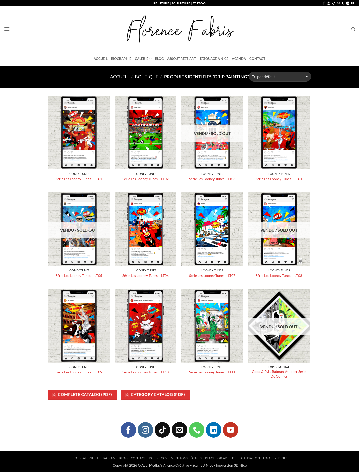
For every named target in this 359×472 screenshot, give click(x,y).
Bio (74, 458)
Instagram (106, 458)
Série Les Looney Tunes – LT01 (79, 179)
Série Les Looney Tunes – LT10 (145, 372)
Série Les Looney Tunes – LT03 (212, 179)
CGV (164, 458)
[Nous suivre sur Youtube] (352, 3)
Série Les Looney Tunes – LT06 (145, 275)
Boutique (146, 76)
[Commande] (280, 77)
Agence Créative (176, 465)
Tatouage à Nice (214, 59)
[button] (7, 29)
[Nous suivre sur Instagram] (328, 3)
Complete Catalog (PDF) (82, 394)
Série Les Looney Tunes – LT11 (212, 372)
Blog (159, 59)
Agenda (239, 59)
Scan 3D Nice (202, 465)
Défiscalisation (246, 458)
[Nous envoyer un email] (338, 3)
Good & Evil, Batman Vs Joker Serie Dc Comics (279, 374)
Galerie (143, 58)
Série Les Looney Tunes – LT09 (79, 372)
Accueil (101, 59)
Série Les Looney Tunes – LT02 (145, 179)
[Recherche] (353, 29)
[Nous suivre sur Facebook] (323, 3)
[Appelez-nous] (343, 3)
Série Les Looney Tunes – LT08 (279, 275)
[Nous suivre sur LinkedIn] (347, 3)
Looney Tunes (275, 458)
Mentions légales (186, 458)
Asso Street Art (181, 59)
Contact (257, 59)
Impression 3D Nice (231, 465)
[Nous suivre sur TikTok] (333, 3)
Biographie (121, 59)
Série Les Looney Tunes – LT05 (79, 275)
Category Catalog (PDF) (155, 394)
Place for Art (217, 458)
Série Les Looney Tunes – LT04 (279, 179)
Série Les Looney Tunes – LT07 (212, 275)
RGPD (153, 458)
